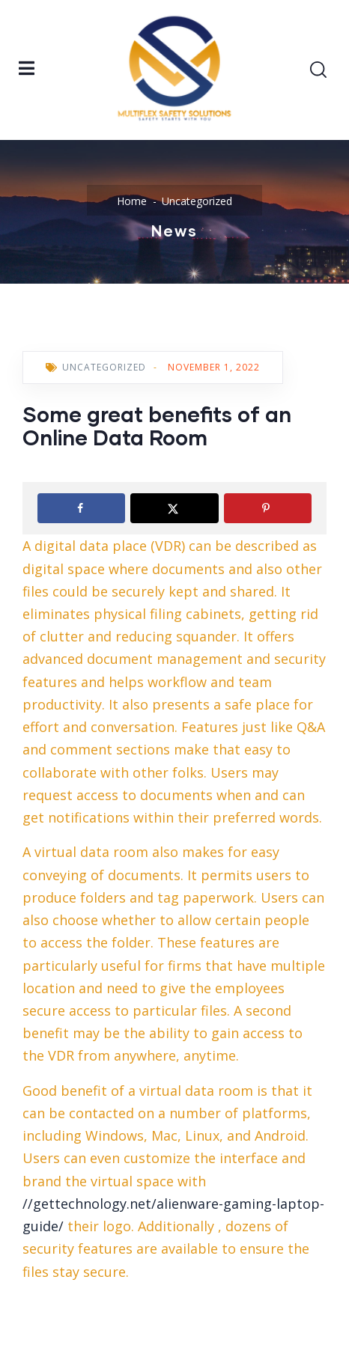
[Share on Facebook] (81, 508)
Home (132, 201)
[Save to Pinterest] (268, 508)
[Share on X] (174, 508)
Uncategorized (197, 201)
